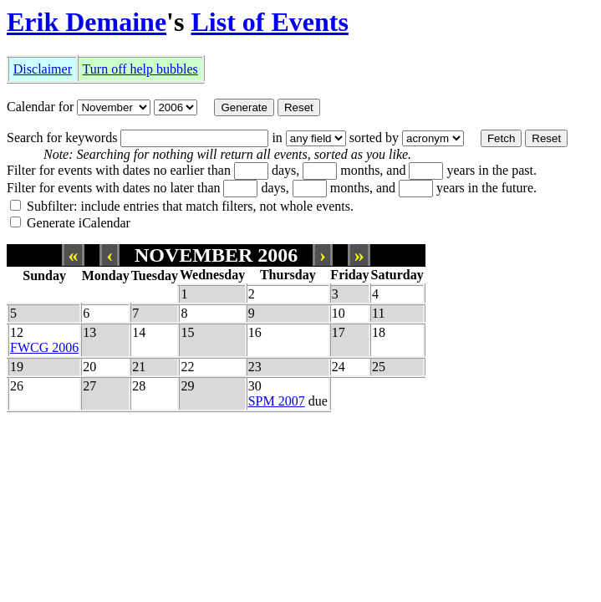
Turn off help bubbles (140, 69)
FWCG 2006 (44, 347)
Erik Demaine (86, 22)
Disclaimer (42, 69)
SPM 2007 (276, 401)
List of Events (269, 22)
